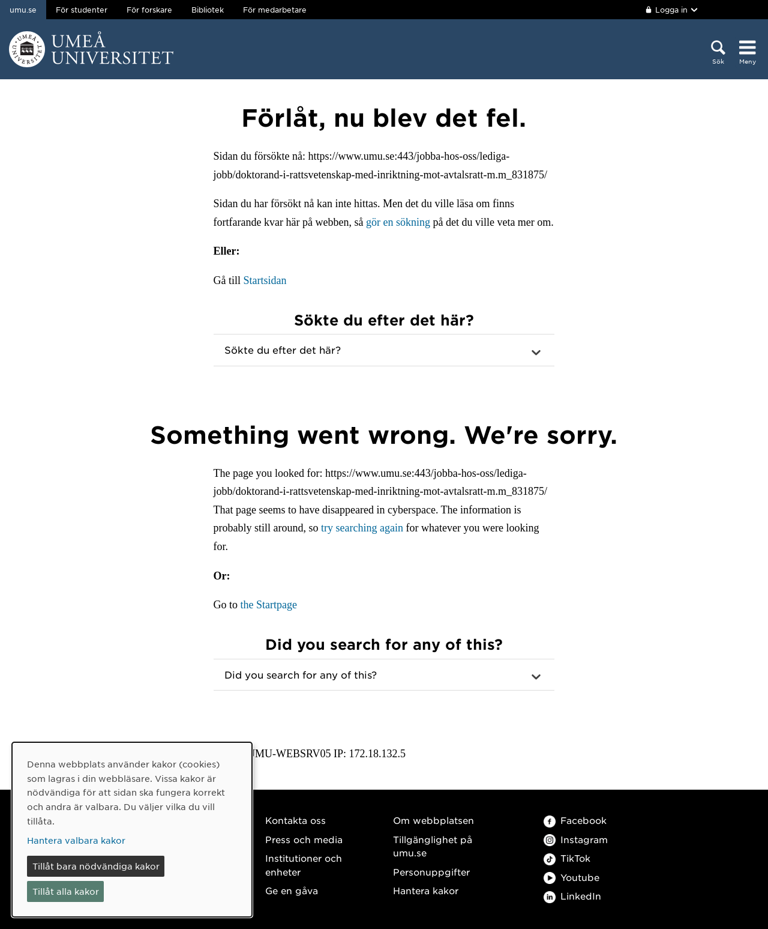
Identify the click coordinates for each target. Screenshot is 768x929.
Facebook (575, 820)
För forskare (149, 9)
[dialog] (132, 829)
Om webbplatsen (433, 820)
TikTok (567, 858)
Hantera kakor (425, 890)
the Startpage (269, 605)
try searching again (362, 528)
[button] (384, 350)
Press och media (304, 839)
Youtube (571, 877)
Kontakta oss (295, 820)
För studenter (81, 9)
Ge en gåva (291, 890)
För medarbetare (275, 9)
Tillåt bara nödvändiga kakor (96, 866)
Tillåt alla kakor (65, 891)
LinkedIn (572, 895)
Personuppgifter (431, 871)
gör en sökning (398, 222)
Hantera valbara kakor (76, 840)
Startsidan (265, 280)
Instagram (576, 839)
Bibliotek (207, 9)
